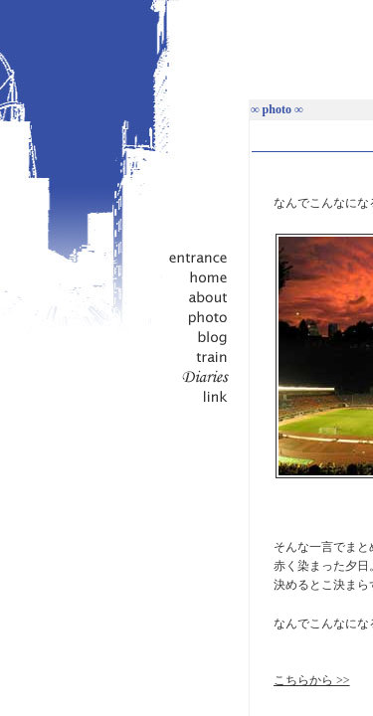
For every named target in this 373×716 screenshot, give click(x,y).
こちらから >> (312, 680)
